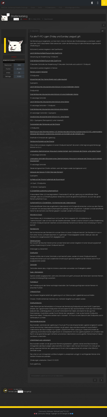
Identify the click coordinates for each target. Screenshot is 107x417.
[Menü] (104, 3)
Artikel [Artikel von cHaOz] (8, 73)
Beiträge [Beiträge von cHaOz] (8, 76)
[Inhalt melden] (95, 380)
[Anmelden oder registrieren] (97, 3)
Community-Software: (54, 411)
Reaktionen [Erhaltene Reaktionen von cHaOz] (8, 65)
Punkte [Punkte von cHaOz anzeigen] (8, 69)
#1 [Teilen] (103, 31)
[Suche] (92, 3)
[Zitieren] (101, 380)
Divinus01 (50, 376)
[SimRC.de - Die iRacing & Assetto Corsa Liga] (21, 3)
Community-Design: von (53, 413)
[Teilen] (104, 25)
